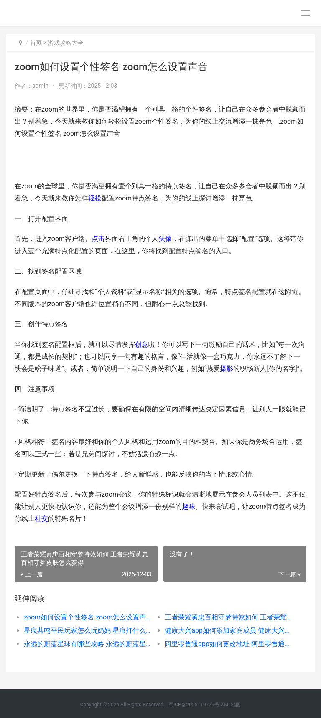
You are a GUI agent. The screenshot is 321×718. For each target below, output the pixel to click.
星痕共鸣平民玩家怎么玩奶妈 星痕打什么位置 (87, 630)
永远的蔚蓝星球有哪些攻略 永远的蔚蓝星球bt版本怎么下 (87, 644)
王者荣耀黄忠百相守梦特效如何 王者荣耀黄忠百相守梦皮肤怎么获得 (228, 617)
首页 (36, 42)
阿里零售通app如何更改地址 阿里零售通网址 (228, 644)
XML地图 (231, 705)
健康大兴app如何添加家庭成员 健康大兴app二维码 (228, 630)
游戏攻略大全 (65, 42)
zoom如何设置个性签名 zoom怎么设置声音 (87, 617)
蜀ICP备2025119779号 (193, 705)
